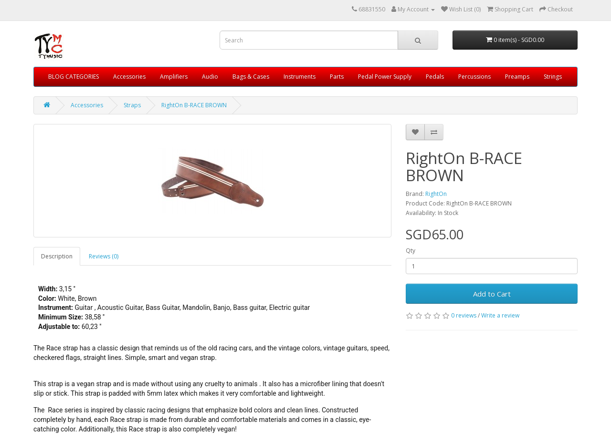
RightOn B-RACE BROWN (194, 105)
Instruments (300, 76)
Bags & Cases (250, 76)
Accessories (129, 76)
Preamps (517, 76)
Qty (410, 250)
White (66, 298)
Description (57, 256)
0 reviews (463, 315)
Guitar (85, 307)
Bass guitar (249, 307)
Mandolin (196, 307)
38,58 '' (94, 317)
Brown (87, 298)
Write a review (500, 315)
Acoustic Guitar (120, 307)
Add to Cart (492, 293)
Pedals (435, 76)
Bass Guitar (162, 307)
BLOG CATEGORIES (73, 76)
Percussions (474, 76)
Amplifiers (174, 76)
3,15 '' (67, 289)
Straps (132, 105)
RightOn (436, 194)
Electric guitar (289, 307)
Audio (210, 76)
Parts (337, 76)
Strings (553, 76)
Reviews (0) (103, 256)
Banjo (221, 307)
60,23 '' (92, 326)
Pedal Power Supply (384, 76)
